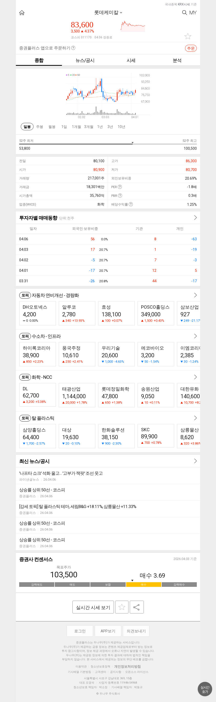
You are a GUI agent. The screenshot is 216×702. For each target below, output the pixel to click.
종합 (39, 60)
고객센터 (100, 672)
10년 (121, 127)
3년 (110, 127)
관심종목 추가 (188, 36)
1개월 (76, 127)
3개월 (88, 127)
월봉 (52, 127)
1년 (100, 127)
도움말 (119, 187)
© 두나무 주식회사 (108, 693)
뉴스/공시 (84, 60)
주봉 (39, 127)
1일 (64, 127)
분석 (177, 60)
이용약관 (81, 666)
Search (184, 12)
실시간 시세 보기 (93, 607)
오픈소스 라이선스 (136, 672)
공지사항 (115, 672)
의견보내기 (136, 631)
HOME (22, 12)
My (193, 13)
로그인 (80, 631)
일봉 (27, 127)
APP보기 (108, 631)
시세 (131, 60)
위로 (205, 689)
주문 (191, 48)
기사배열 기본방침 (79, 672)
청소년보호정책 (100, 666)
